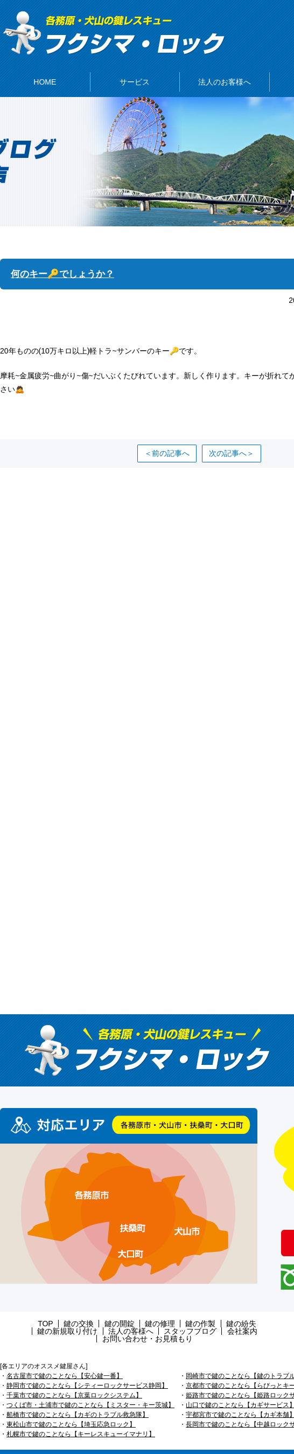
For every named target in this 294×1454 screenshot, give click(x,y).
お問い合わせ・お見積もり (220, 1324)
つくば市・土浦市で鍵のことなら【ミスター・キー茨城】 (90, 1390)
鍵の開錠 (88, 1316)
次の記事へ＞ (231, 446)
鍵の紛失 (196, 1316)
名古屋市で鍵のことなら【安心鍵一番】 (64, 1361)
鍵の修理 (124, 1316)
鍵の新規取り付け (248, 1316)
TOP (24, 1316)
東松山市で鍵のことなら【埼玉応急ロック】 (71, 1410)
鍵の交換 (52, 1316)
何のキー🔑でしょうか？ (65, 267)
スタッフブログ (106, 1324)
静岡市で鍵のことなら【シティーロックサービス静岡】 (87, 1371)
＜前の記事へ (167, 446)
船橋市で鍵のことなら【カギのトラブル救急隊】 (77, 1400)
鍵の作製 (160, 1316)
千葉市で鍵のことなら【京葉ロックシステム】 (74, 1380)
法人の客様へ (51, 1324)
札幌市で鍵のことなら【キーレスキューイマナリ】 (80, 1419)
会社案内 (154, 1324)
